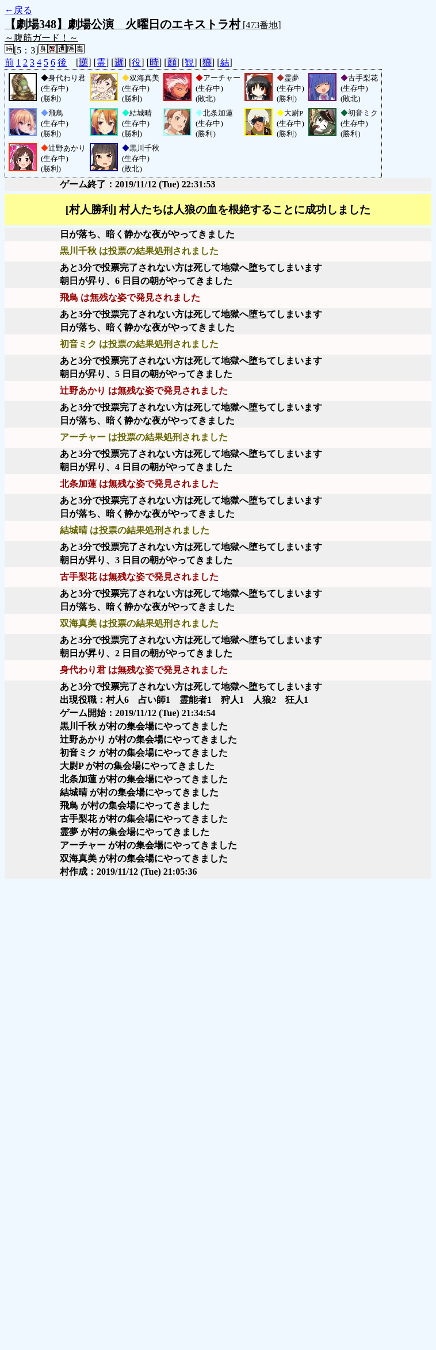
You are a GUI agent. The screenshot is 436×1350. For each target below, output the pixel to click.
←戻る (18, 10)
